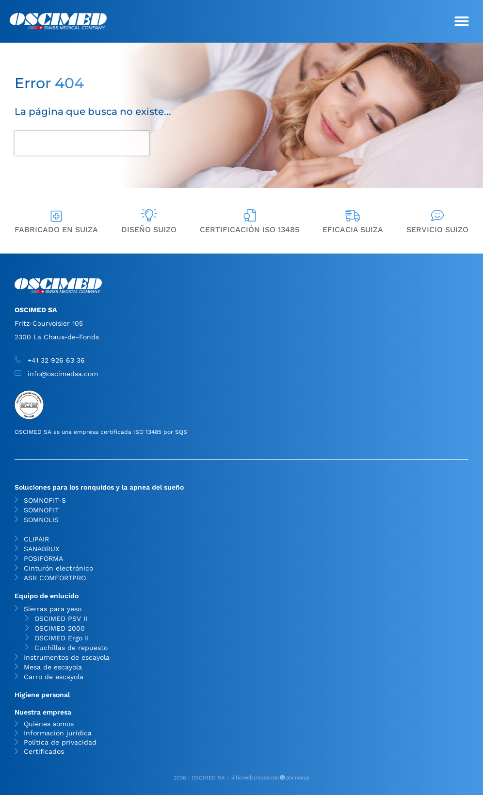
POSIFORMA (43, 558)
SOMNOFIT (41, 510)
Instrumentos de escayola (67, 657)
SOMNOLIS (41, 520)
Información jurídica (58, 733)
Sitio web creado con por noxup (270, 777)
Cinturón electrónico (58, 568)
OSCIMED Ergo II (61, 638)
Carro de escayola (53, 677)
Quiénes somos (49, 724)
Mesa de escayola (53, 667)
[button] (461, 21)
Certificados (44, 751)
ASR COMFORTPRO (55, 578)
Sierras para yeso (55, 609)
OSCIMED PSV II (60, 618)
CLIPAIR (36, 539)
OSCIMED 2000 (59, 628)
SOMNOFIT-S (45, 500)
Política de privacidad (60, 742)
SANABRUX (41, 549)
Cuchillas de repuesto (71, 648)
